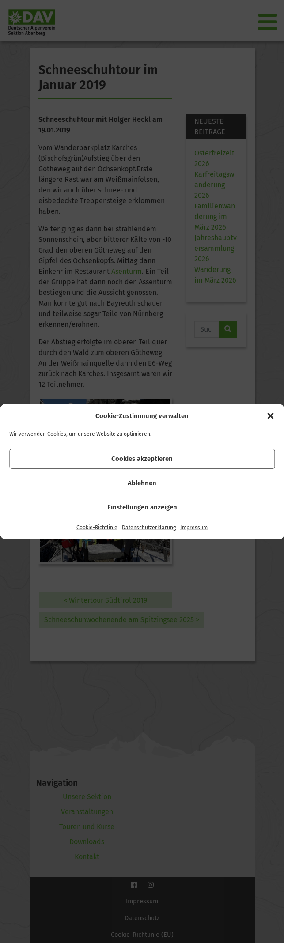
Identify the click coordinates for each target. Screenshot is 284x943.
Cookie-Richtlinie (96, 527)
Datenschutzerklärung (149, 527)
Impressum (194, 527)
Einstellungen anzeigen (142, 507)
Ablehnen (142, 483)
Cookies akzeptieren (142, 459)
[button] (270, 415)
